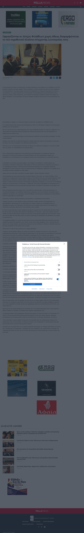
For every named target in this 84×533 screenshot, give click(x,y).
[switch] (58, 265)
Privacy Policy (49, 288)
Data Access (41, 288)
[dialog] (42, 266)
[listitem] (42, 262)
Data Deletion (34, 288)
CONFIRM (32, 284)
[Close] (65, 244)
